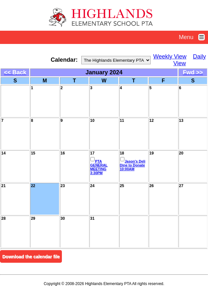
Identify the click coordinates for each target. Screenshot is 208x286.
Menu (193, 37)
